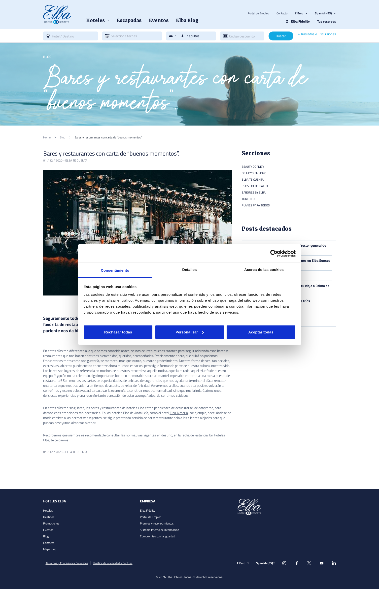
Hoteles (48, 510)
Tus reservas (326, 21)
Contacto (281, 13)
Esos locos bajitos (256, 186)
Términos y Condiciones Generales (67, 563)
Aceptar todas (260, 332)
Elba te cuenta (76, 160)
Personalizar (189, 332)
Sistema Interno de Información (159, 529)
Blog (46, 536)
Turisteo (248, 198)
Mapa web (49, 549)
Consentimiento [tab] (115, 270)
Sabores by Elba (254, 192)
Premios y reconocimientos (157, 523)
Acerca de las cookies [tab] (264, 269)
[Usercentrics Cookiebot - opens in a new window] (274, 253)
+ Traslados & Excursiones (317, 34)
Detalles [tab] (189, 269)
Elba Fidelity (147, 510)
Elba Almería (179, 412)
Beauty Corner (253, 166)
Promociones (51, 523)
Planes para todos (256, 205)
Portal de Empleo (258, 13)
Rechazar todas (118, 332)
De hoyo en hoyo (254, 173)
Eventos (48, 529)
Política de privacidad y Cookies (113, 563)
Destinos (48, 517)
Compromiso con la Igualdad (157, 536)
